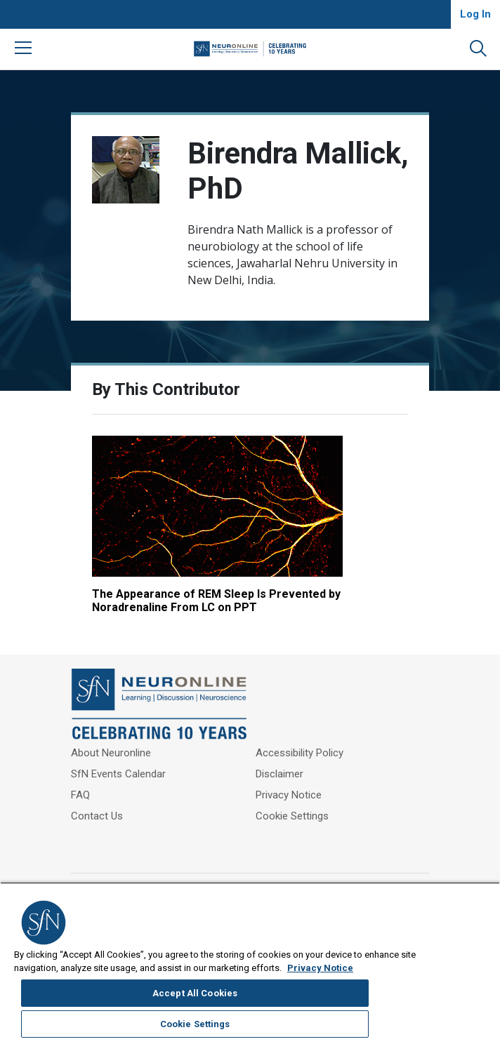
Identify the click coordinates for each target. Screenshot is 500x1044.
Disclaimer (279, 740)
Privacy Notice (289, 761)
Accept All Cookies (413, 966)
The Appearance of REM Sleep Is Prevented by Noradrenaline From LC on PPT (161, 553)
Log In (475, 14)
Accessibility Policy (299, 719)
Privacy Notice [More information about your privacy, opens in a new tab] (126, 1036)
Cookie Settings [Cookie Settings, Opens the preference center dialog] (414, 996)
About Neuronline (111, 719)
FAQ (80, 761)
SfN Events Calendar (118, 740)
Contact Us (97, 782)
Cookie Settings (292, 782)
